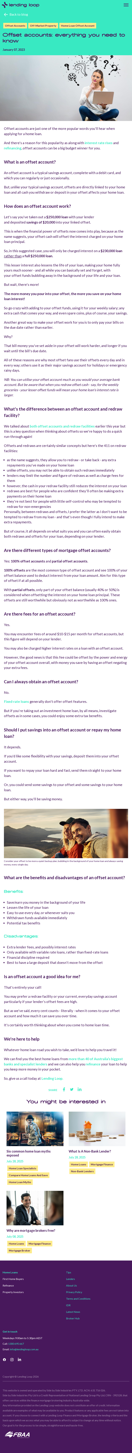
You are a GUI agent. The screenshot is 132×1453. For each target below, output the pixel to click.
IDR (68, 1305)
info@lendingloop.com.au (24, 1349)
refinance (93, 1064)
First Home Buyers (13, 1278)
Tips (68, 1272)
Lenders (70, 1278)
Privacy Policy (74, 1292)
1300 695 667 (16, 1343)
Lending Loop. (52, 1078)
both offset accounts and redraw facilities (62, 426)
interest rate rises (99, 143)
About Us (71, 1285)
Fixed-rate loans (16, 701)
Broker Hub (73, 1318)
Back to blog (18, 14)
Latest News (73, 1311)
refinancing (12, 148)
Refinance (8, 1285)
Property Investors (13, 1292)
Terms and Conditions (78, 1298)
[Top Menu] (126, 5)
